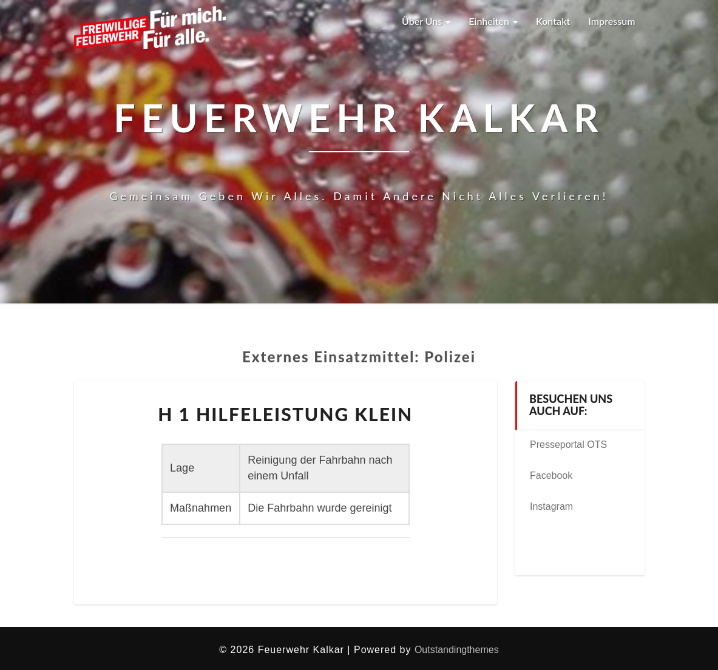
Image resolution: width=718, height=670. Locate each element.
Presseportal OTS (568, 444)
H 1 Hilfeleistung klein (285, 414)
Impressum (611, 21)
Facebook (551, 475)
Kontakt (553, 21)
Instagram (551, 506)
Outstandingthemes (457, 650)
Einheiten (493, 21)
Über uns (426, 21)
